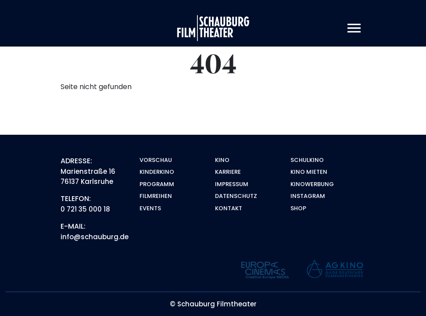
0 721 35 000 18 (85, 209)
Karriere (228, 172)
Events (150, 208)
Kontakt (228, 208)
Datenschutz (236, 196)
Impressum (231, 184)
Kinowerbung (312, 184)
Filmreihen (156, 196)
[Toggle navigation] (354, 28)
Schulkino (307, 160)
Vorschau (156, 160)
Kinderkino (157, 172)
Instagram (307, 196)
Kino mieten (308, 172)
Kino (222, 160)
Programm (157, 184)
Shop (298, 208)
